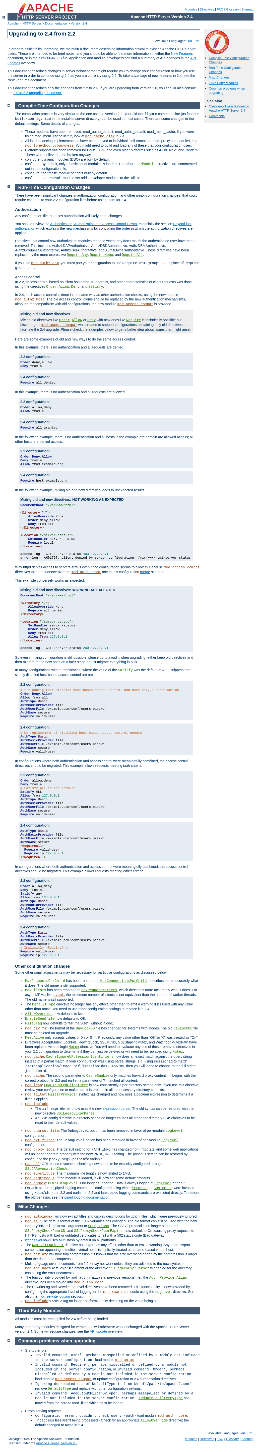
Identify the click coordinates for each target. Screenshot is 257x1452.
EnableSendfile (40, 1019)
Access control (27, 277)
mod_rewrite (114, 1292)
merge (145, 572)
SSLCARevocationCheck (46, 1169)
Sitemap (247, 9)
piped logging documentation (86, 1197)
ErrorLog (140, 1188)
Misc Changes (219, 77)
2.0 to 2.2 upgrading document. (37, 93)
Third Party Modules (223, 83)
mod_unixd (124, 1360)
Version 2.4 (79, 23)
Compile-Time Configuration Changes (58, 105)
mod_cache (34, 1057)
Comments (217, 116)
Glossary (232, 9)
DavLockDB (85, 1028)
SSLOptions (98, 1226)
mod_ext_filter (40, 1140)
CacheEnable (97, 1076)
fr (198, 41)
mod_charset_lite (42, 1131)
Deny (75, 287)
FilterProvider (63, 1095)
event (58, 995)
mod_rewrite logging (54, 1296)
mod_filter (35, 1095)
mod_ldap (33, 1085)
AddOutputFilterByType (161, 1398)
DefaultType (43, 1004)
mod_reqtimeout (40, 1178)
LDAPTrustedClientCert (66, 1085)
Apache (13, 23)
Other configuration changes (42, 966)
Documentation (56, 23)
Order (51, 287)
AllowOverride (38, 1014)
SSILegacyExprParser (77, 1114)
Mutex (74, 1047)
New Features (182, 54)
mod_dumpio (35, 1183)
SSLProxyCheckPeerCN (46, 1231)
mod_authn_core (89, 1282)
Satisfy (95, 287)
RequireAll (132, 255)
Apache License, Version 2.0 (56, 1443)
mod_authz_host (30, 299)
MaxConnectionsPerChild (123, 981)
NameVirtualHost (48, 1245)
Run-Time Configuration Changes (54, 187)
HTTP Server (31, 23)
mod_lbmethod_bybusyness (49, 146)
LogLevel (174, 1131)
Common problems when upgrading (57, 1340)
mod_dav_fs (35, 1028)
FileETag (33, 1023)
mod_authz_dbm (45, 263)
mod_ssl (32, 1164)
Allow (64, 287)
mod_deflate (36, 1254)
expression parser (117, 1109)
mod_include (36, 1104)
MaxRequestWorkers (99, 990)
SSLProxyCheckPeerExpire (99, 1231)
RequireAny (77, 255)
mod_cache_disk (100, 136)
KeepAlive (34, 1038)
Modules (191, 9)
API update (98, 1331)
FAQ (220, 9)
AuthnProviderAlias (168, 1278)
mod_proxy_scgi (40, 1150)
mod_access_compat (135, 304)
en (190, 41)
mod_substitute (40, 1174)
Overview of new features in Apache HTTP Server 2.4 (229, 108)
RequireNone (101, 255)
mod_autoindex (38, 1217)
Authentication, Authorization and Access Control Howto (93, 224)
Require (133, 320)
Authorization (28, 209)
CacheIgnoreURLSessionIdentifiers (79, 1057)
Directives (207, 9)
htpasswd (33, 1240)
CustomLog (163, 1188)
